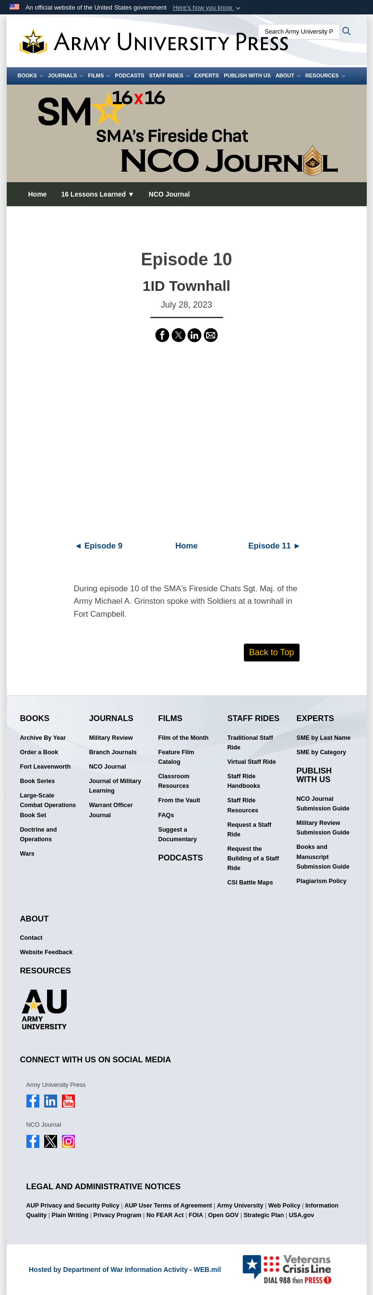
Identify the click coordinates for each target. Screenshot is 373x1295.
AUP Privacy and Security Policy (73, 1205)
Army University (240, 1205)
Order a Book (39, 752)
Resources (325, 75)
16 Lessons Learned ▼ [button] (97, 194)
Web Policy (284, 1205)
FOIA (196, 1215)
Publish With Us (247, 75)
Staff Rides (169, 75)
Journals (66, 75)
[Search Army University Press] (299, 32)
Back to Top (271, 652)
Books (30, 75)
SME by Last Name (324, 738)
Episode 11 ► (274, 545)
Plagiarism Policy (322, 881)
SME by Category (322, 752)
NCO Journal (169, 194)
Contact (31, 937)
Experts (206, 75)
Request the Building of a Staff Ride (253, 859)
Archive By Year (43, 738)
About (288, 75)
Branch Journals (113, 752)
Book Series (37, 781)
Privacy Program (118, 1215)
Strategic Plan (263, 1215)
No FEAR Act (165, 1215)
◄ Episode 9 (98, 545)
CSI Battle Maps (250, 882)
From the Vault (179, 800)
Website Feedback (46, 952)
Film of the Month (183, 738)
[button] (207, 7)
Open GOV (223, 1215)
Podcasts (129, 75)
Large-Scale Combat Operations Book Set (48, 805)
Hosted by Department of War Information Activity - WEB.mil (125, 1269)
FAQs (166, 815)
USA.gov (301, 1215)
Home (37, 194)
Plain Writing (69, 1215)
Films (99, 75)
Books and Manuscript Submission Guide (323, 857)
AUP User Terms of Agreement (168, 1205)
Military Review (111, 738)
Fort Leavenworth (45, 766)
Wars (27, 853)
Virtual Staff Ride (252, 762)
